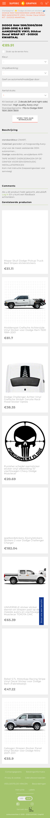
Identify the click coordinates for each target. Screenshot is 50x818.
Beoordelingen (39, 784)
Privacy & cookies (13, 778)
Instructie (19, 790)
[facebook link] (18, 804)
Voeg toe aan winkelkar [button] (25, 119)
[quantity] (25, 95)
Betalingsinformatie (35, 772)
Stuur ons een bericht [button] (41, 611)
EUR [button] (28, 798)
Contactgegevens (13, 772)
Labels (32, 790)
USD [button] (21, 798)
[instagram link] (32, 804)
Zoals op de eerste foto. (15, 51)
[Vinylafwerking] (25, 73)
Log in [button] (5, 194)
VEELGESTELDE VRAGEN (16, 784)
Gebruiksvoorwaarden (35, 778)
